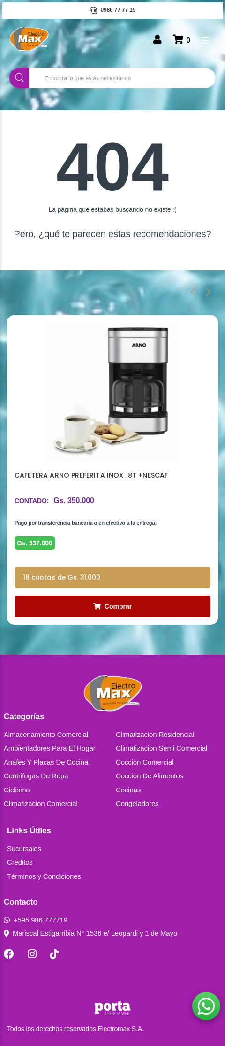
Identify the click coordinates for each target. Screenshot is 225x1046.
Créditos (20, 862)
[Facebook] (9, 954)
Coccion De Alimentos (149, 776)
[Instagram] (32, 954)
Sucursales (24, 848)
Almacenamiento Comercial (46, 734)
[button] (206, 1006)
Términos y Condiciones (44, 876)
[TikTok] (54, 954)
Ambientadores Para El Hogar (50, 748)
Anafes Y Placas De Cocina (46, 762)
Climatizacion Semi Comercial (161, 748)
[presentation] (193, 291)
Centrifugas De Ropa (36, 776)
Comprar (112, 606)
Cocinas (128, 790)
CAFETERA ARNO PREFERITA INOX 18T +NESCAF (91, 475)
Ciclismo (17, 790)
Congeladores (137, 803)
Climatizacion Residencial (155, 734)
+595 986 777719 (36, 920)
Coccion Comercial (145, 762)
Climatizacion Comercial (41, 803)
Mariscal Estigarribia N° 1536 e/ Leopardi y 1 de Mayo (90, 933)
